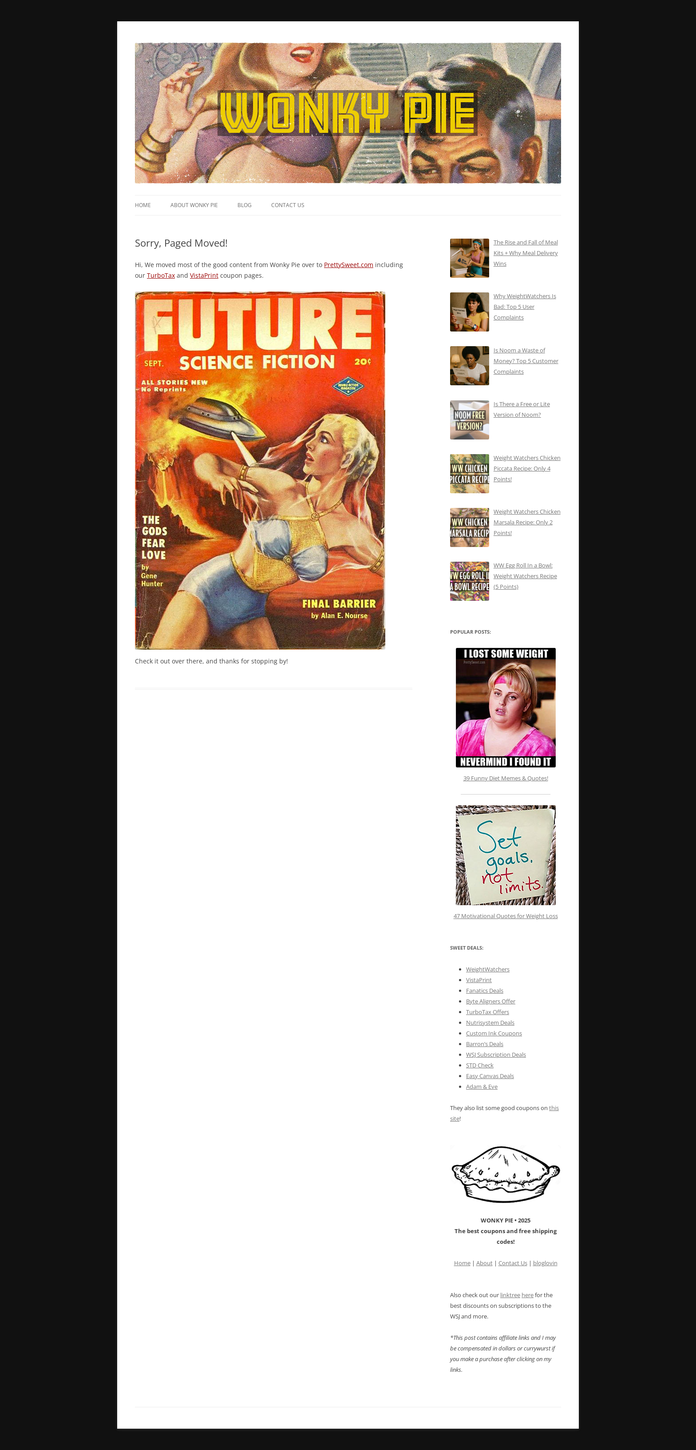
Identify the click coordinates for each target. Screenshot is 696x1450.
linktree (510, 1295)
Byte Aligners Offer (490, 1001)
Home (143, 205)
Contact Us (287, 205)
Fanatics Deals (484, 991)
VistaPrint (204, 275)
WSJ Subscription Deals (496, 1055)
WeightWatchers (488, 969)
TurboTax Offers (487, 1012)
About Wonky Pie (194, 205)
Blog (244, 205)
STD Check (480, 1065)
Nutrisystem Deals (490, 1023)
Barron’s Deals (484, 1044)
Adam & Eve (482, 1086)
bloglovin (545, 1263)
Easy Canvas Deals (490, 1076)
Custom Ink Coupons (494, 1033)
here (528, 1295)
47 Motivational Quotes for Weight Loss (506, 862)
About (484, 1263)
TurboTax (161, 275)
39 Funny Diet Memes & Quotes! (505, 778)
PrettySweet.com (348, 264)
